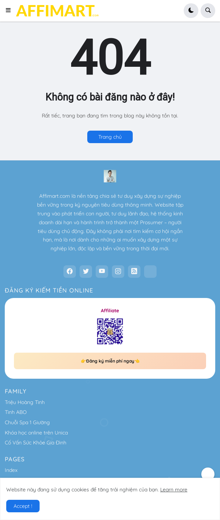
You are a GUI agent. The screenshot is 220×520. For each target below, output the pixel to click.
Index (11, 470)
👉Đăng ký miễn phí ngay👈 (110, 361)
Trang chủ (110, 137)
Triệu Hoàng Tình (25, 402)
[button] (10, 10)
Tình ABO (16, 412)
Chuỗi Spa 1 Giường (27, 422)
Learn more (173, 489)
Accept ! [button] (23, 506)
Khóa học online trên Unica (36, 432)
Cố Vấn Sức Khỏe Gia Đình (35, 442)
